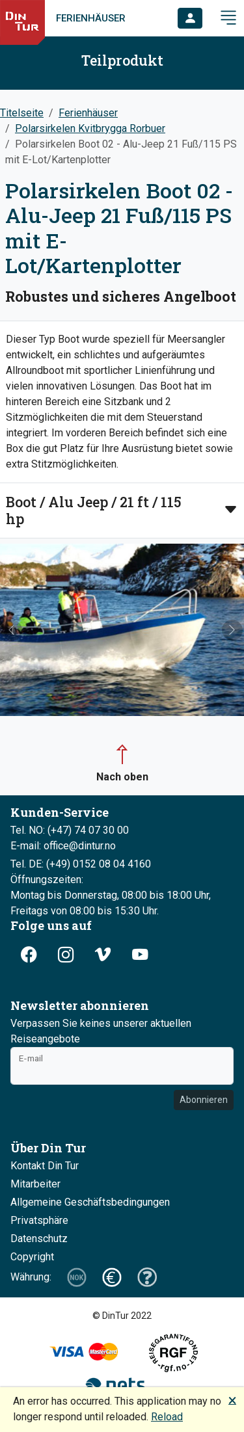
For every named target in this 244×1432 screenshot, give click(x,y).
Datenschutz (39, 1238)
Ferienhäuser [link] (91, 18)
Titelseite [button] (22, 113)
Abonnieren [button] (204, 1099)
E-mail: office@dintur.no (63, 846)
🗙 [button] (232, 1400)
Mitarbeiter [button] (35, 1184)
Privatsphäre (39, 1220)
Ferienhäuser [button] (88, 113)
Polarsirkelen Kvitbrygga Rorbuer (90, 128)
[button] (190, 18)
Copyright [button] (32, 1257)
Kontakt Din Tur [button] (44, 1166)
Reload (167, 1417)
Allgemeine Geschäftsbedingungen (90, 1202)
